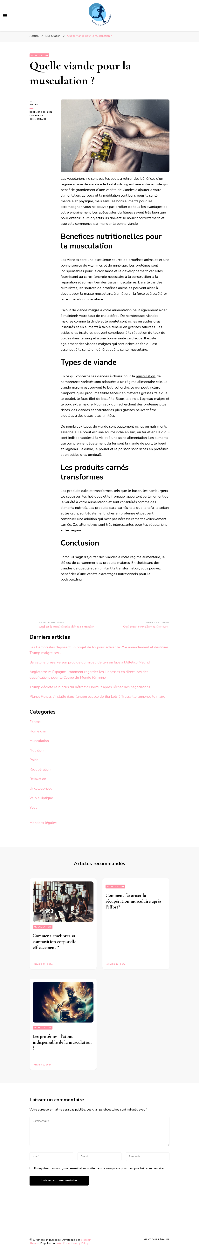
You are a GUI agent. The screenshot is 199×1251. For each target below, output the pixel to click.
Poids (34, 760)
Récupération (40, 769)
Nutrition (37, 750)
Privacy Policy (80, 1243)
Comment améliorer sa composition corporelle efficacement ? (54, 941)
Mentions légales (43, 822)
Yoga (33, 807)
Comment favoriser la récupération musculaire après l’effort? (133, 901)
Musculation (39, 55)
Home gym (38, 731)
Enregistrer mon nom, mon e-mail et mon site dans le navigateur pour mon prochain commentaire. (99, 1168)
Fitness (35, 721)
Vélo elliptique (41, 798)
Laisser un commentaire (42, 117)
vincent (35, 104)
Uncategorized (41, 788)
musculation (145, 376)
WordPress (63, 1243)
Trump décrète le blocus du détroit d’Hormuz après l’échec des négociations (90, 687)
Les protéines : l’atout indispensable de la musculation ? (62, 1042)
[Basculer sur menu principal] (5, 15)
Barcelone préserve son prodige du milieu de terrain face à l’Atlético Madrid (90, 662)
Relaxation (38, 779)
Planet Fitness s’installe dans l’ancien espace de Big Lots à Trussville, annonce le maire (97, 696)
